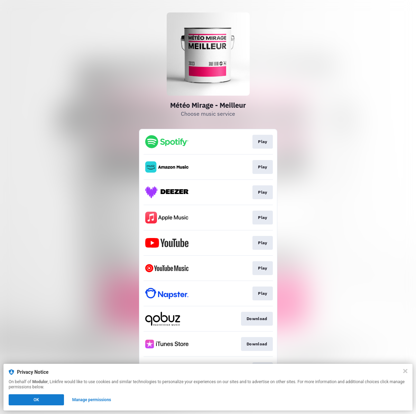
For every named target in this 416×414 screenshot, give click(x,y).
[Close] (405, 371)
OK (36, 399)
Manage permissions (91, 399)
